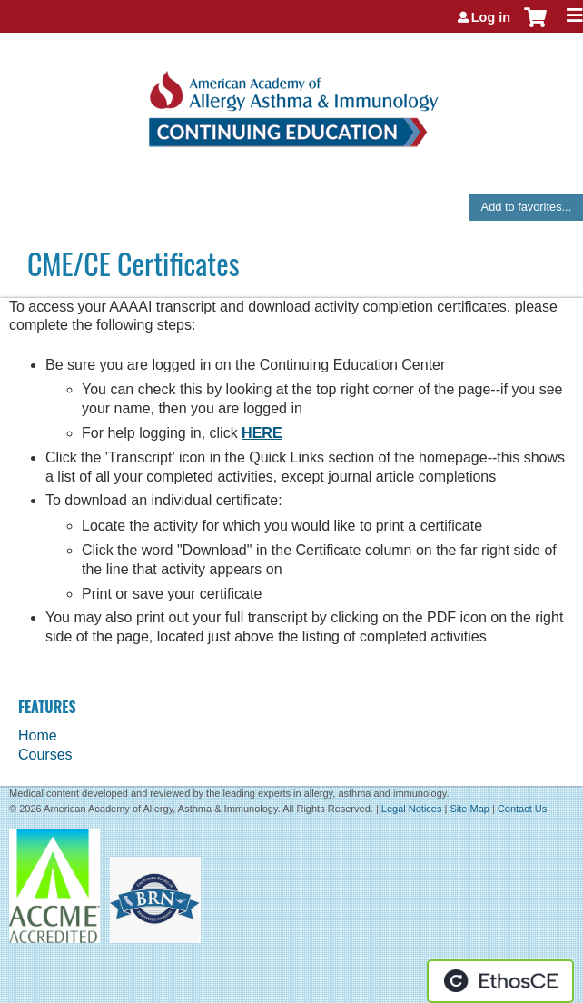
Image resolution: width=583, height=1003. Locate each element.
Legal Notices (411, 808)
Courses (45, 754)
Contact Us (522, 808)
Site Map (469, 808)
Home (37, 735)
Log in (490, 17)
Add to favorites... (526, 207)
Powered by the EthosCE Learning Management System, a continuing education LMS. (500, 981)
